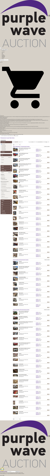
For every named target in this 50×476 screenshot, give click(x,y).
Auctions (3, 52)
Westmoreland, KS (21, 160)
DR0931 (14, 148)
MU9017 (14, 211)
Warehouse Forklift (24, 124)
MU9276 (14, 282)
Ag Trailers (1, 132)
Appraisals (3, 56)
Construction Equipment (3, 118)
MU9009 (14, 174)
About (3, 58)
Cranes (4, 120)
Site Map (21, 472)
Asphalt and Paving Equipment (7, 119)
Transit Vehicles (36, 126)
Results (3, 54)
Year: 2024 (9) (3, 147)
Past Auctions (3, 144)
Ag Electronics (2, 116)
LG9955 (14, 337)
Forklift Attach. (12, 124)
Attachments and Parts (15, 119)
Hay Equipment (23, 116)
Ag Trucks (1, 134)
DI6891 (14, 316)
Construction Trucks (5, 134)
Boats (18, 126)
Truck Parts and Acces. (18, 134)
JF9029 (14, 277)
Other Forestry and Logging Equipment (30, 122)
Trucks (22, 134)
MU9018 (14, 195)
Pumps (40, 128)
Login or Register (4, 49)
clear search (16, 135)
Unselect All (9, 157)
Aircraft (1, 126)
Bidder (37, 156)
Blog (19, 472)
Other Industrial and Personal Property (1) (6, 187)
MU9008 (14, 158)
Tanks (41, 128)
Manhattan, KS (21, 155)
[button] (25, 112)
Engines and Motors (6, 128)
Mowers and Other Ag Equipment (41, 116)
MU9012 (14, 243)
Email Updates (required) (3, 471)
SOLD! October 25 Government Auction (20, 259)
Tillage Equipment (4, 117)
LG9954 (14, 332)
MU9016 (14, 206)
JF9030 (14, 266)
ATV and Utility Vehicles (5, 126)
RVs (33, 126)
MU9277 (14, 298)
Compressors (2, 128)
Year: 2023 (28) (3, 148)
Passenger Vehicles (25, 126)
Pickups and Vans (30, 126)
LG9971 (14, 348)
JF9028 (14, 261)
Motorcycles (20, 126)
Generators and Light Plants (17, 128)
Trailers (1, 131)
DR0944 (14, 153)
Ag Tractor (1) (3, 175)
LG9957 (14, 374)
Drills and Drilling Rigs (10, 120)
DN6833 (14, 169)
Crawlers (6, 120)
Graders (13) (3, 196)
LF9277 (14, 248)
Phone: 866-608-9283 (11, 473)
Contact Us (3, 50)
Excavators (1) (3, 194)
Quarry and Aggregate (42, 120)
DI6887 (14, 327)
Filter (3, 140)
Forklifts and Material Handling (4, 123)
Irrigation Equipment (28, 116)
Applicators (8, 116)
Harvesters (19, 116)
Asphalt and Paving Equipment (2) (5, 191)
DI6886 (14, 311)
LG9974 (14, 353)
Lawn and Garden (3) (4, 184)
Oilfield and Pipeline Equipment (34, 120)
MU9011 (14, 227)
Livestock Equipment (34, 116)
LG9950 (14, 364)
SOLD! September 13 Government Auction (21, 146)
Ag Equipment (2, 115)
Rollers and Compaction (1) (4, 197)
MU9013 (14, 253)
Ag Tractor (5, 116)
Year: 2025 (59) (3, 146)
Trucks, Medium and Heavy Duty (4, 133)
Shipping (3, 57)
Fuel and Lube (11, 128)
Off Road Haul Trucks (27, 120)
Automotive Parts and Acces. (13, 126)
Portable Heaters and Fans (30, 128)
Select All (2, 157)
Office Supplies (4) (3, 186)
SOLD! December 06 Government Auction (21, 309)
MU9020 (14, 190)
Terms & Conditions (3, 472)
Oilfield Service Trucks (11, 134)
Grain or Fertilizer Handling (14, 116)
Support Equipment (2, 127)
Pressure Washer (36, 128)
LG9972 (14, 406)
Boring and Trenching (30, 119)
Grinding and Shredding (22, 122)
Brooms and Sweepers (36, 119)
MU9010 (14, 232)
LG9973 (14, 369)
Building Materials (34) (4, 179)
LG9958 (14, 390)
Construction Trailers (6, 132)
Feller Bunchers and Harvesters (4, 122)
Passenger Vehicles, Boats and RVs (5, 125)
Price (38, 155)
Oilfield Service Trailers (12, 132)
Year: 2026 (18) (3, 145)
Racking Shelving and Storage (18, 124)
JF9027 (14, 303)
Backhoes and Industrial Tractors (22, 119)
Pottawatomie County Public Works (23, 159)
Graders (18, 120)
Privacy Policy (12, 472)
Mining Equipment (21, 120)
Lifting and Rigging (23, 128)
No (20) (2, 162)
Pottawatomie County (21, 154)
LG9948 (14, 411)
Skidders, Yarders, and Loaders (40, 122)
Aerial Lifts (1, 119)
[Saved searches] (0, 48)
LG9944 (14, 385)
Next (20, 144)
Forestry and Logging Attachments (14, 122)
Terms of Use (8, 472)
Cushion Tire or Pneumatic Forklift (5, 124)
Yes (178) (2, 159)
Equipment (3, 55)
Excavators (15, 120)
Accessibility (16, 472)
